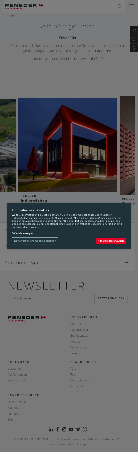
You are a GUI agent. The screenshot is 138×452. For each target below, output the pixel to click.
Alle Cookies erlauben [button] (111, 240)
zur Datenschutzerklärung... (26, 227)
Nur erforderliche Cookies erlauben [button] (35, 240)
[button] (22, 233)
